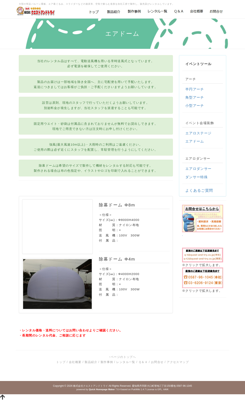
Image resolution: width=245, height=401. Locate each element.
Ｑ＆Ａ (143, 362)
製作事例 (107, 362)
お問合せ (157, 362)
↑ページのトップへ (122, 357)
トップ (61, 362)
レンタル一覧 (125, 362)
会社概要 (75, 362)
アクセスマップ (178, 362)
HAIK (166, 389)
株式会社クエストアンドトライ (90, 385)
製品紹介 (91, 362)
